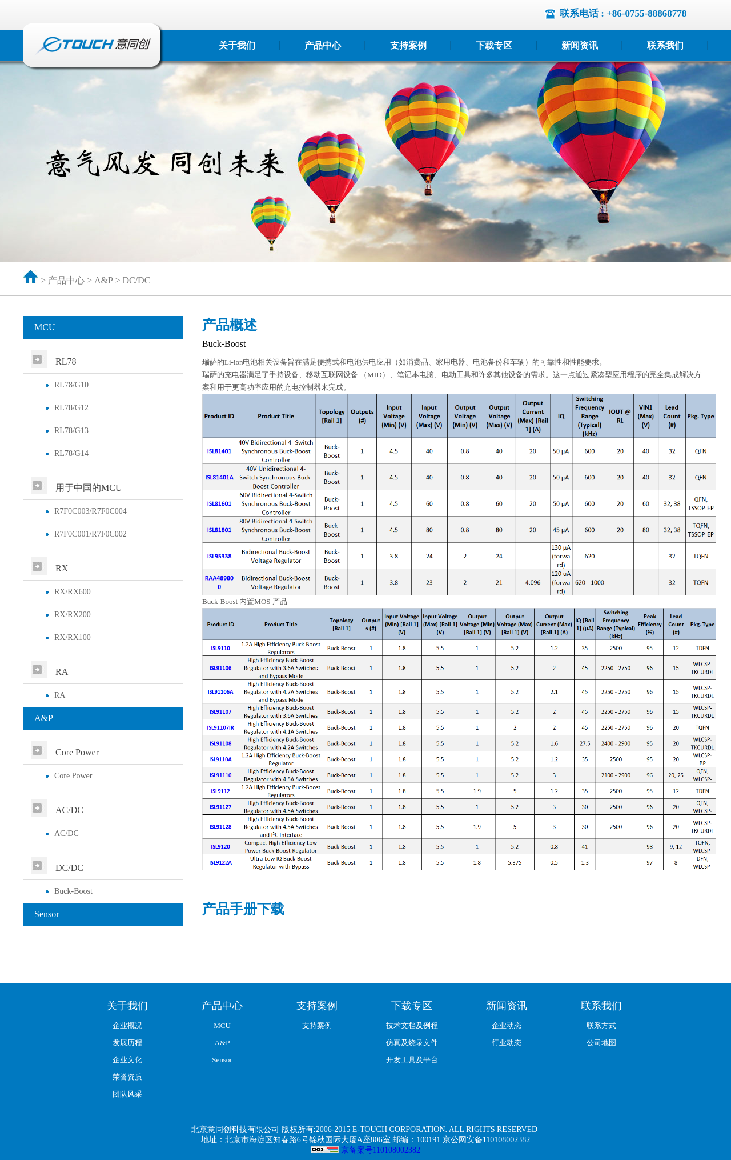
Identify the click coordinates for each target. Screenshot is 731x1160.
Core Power (73, 775)
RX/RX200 (72, 614)
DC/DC (136, 280)
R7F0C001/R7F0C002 (90, 534)
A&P (103, 280)
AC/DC (66, 833)
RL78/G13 (71, 430)
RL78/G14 (71, 453)
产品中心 (322, 45)
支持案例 (408, 45)
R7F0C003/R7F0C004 (90, 511)
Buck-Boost (73, 891)
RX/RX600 (72, 591)
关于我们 (237, 45)
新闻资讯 (579, 45)
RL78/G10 (71, 385)
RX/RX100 (72, 637)
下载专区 (494, 45)
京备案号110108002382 (380, 1150)
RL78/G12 (71, 407)
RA (59, 695)
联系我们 (665, 45)
